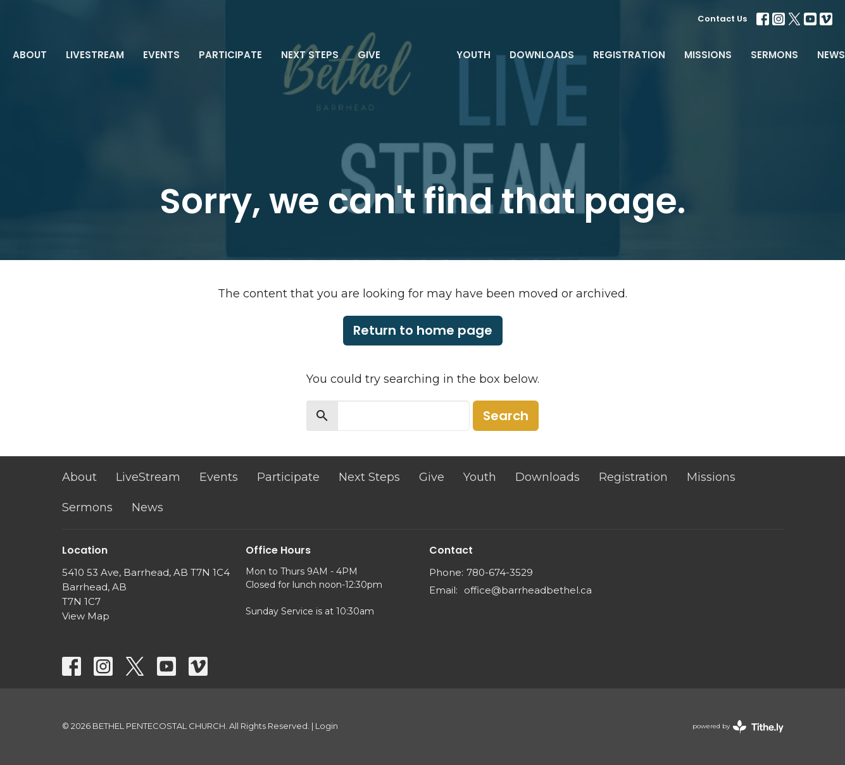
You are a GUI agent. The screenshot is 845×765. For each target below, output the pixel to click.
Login (326, 726)
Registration (629, 54)
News (831, 54)
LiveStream (95, 54)
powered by (738, 726)
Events (161, 54)
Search (506, 416)
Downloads (542, 54)
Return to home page (422, 330)
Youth (473, 54)
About (30, 54)
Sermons (774, 54)
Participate (230, 54)
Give (369, 54)
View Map (86, 616)
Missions (708, 54)
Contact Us (722, 19)
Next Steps (310, 54)
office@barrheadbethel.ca (528, 590)
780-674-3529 (499, 572)
